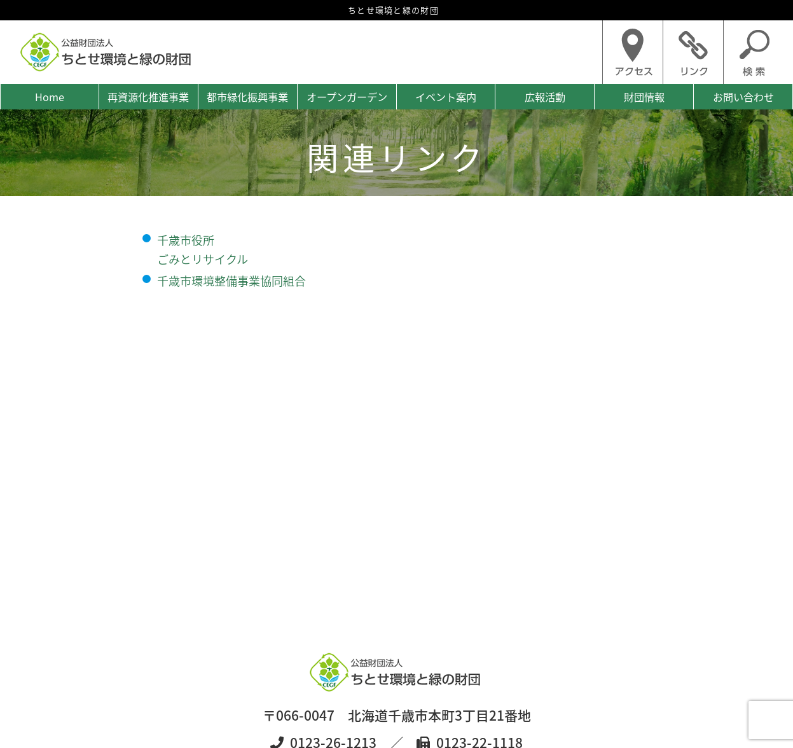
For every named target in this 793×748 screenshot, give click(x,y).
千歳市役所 (185, 240)
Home (49, 96)
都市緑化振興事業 (247, 96)
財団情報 (644, 96)
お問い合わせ (743, 96)
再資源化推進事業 (148, 96)
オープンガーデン (347, 96)
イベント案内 (445, 96)
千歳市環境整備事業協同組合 (231, 280)
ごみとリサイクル (202, 259)
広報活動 (545, 96)
